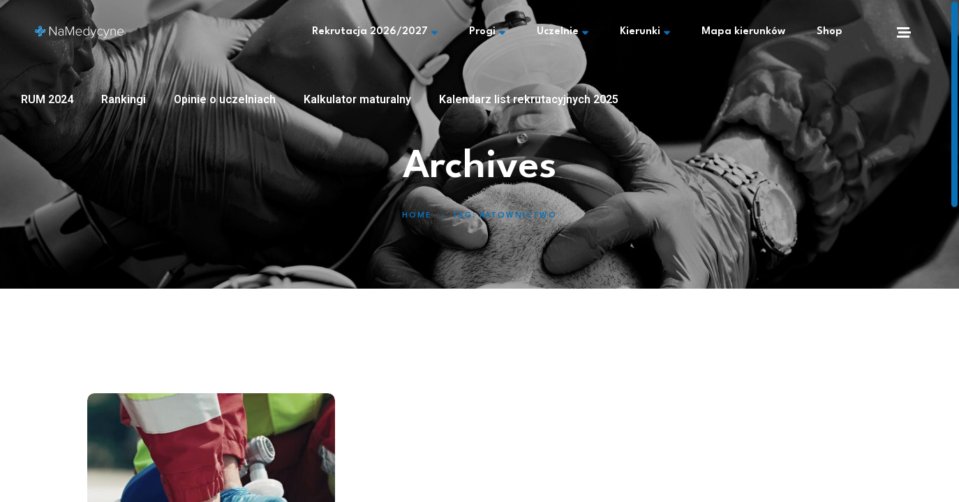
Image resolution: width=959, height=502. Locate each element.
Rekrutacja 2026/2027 (375, 32)
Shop (829, 31)
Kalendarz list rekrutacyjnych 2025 (528, 99)
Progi (487, 32)
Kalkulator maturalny (357, 99)
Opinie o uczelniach (225, 99)
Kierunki (645, 32)
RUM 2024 (47, 99)
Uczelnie (562, 32)
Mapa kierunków (743, 31)
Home (416, 216)
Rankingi (123, 99)
